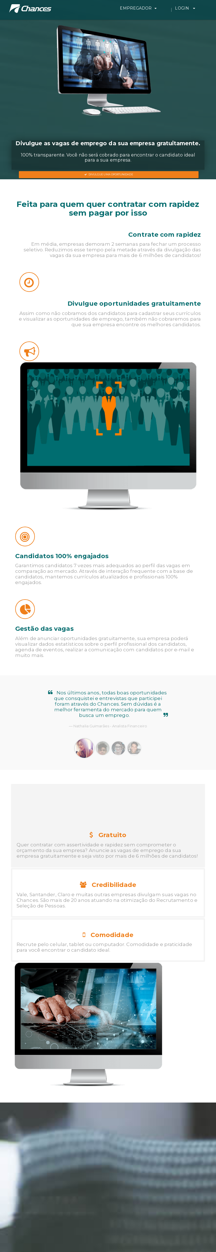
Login (195, 8)
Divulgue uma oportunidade (108, 174)
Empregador (158, 8)
